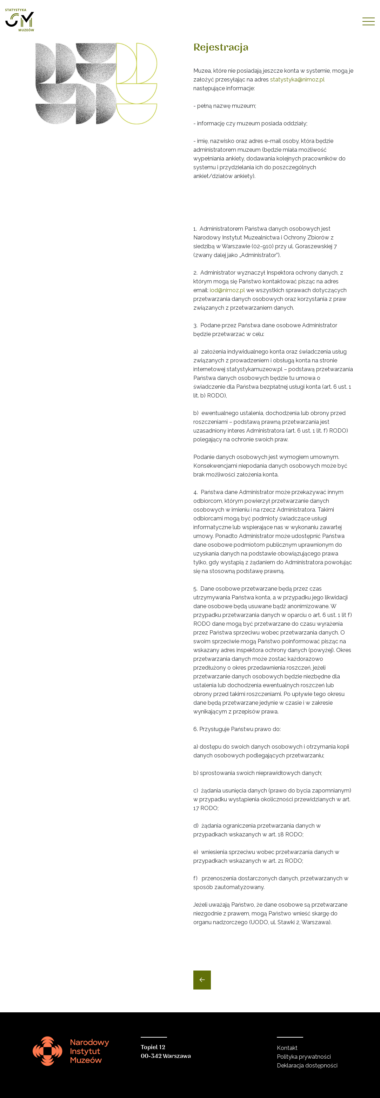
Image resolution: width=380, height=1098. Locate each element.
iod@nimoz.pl (227, 290)
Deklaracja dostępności (307, 1065)
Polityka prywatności (304, 1056)
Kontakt (287, 1048)
